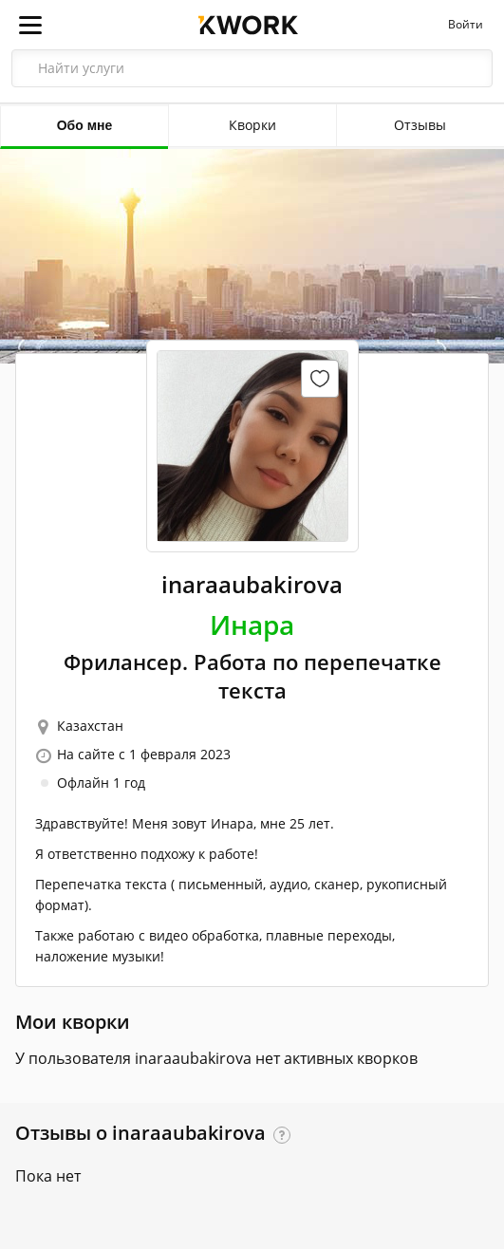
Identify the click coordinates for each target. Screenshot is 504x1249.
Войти (465, 24)
